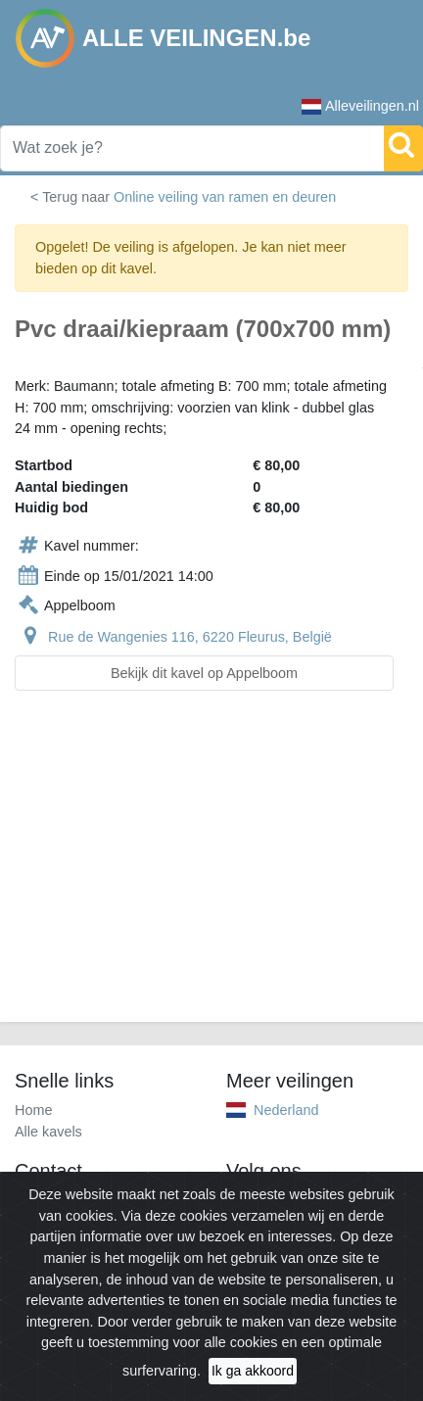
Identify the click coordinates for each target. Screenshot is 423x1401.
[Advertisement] (211, 868)
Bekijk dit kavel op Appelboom (204, 673)
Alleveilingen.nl (360, 106)
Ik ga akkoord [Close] (253, 1370)
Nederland (286, 1110)
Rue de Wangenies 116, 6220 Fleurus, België (190, 637)
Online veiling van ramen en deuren (225, 197)
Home (33, 1110)
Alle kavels (48, 1131)
